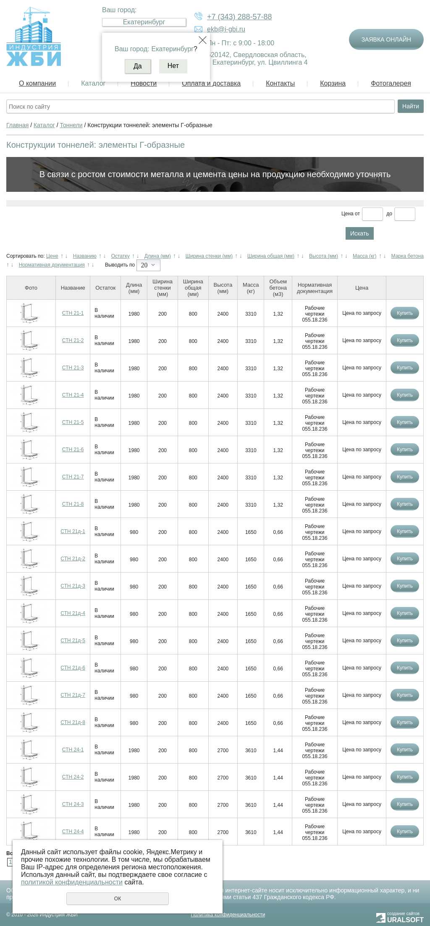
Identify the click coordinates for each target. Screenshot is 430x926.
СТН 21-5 (73, 422)
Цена (347, 214)
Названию (85, 256)
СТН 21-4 (73, 395)
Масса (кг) (364, 256)
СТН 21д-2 (72, 559)
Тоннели (71, 125)
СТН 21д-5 (72, 640)
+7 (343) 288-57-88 (239, 17)
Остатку (120, 256)
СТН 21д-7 (72, 695)
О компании (37, 83)
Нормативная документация (52, 265)
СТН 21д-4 (72, 613)
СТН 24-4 (73, 831)
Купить (405, 313)
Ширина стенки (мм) (209, 256)
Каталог (93, 83)
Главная (17, 125)
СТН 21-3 (73, 368)
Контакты (280, 83)
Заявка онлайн (386, 39)
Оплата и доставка (211, 83)
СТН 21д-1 (72, 531)
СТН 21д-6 (72, 668)
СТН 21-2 (73, 340)
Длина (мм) (157, 256)
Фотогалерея (391, 83)
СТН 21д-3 (72, 586)
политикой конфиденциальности (72, 882)
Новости (144, 83)
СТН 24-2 (73, 777)
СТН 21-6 (73, 450)
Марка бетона (407, 256)
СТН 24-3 (73, 804)
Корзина (333, 83)
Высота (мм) (323, 256)
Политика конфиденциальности (228, 915)
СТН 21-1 (73, 313)
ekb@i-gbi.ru (226, 29)
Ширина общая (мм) (270, 256)
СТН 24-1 (73, 750)
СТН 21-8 (73, 504)
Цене (52, 256)
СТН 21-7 (73, 477)
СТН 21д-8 (72, 722)
